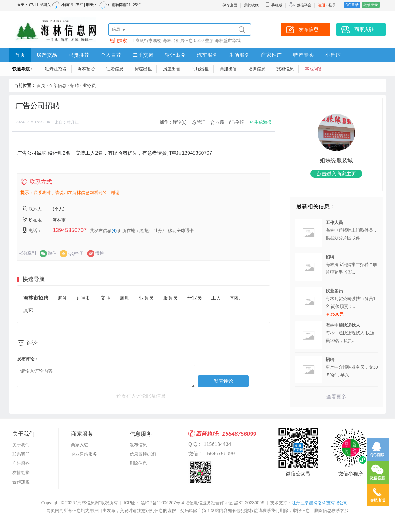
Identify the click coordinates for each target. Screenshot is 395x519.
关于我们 (21, 444)
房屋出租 (143, 68)
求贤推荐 (79, 55)
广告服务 (21, 463)
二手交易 (143, 55)
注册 (321, 5)
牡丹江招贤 (56, 68)
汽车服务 (207, 55)
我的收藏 (251, 5)
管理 (201, 122)
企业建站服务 (84, 454)
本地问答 (313, 68)
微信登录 (370, 5)
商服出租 (200, 68)
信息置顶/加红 (143, 454)
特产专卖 (303, 55)
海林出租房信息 (178, 40)
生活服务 (239, 55)
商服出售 (228, 68)
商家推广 (271, 55)
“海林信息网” (88, 502)
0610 (199, 40)
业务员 (89, 85)
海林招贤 (86, 68)
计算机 (84, 297)
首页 (20, 55)
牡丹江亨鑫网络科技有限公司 (320, 502)
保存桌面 (229, 5)
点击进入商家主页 (336, 173)
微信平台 (304, 5)
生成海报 (263, 122)
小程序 (333, 55)
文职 (105, 297)
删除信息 (138, 463)
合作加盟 (21, 481)
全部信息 (57, 85)
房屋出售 (171, 68)
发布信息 (138, 444)
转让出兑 (175, 55)
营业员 (194, 297)
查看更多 (336, 396)
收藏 (220, 122)
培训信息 (256, 68)
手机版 (273, 5)
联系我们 (21, 454)
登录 (332, 5)
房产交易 (46, 55)
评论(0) (180, 122)
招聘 (74, 85)
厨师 (125, 297)
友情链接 (21, 472)
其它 (28, 310)
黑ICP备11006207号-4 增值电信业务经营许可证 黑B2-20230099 (201, 502)
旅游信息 (285, 68)
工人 (216, 297)
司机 (235, 297)
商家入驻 (79, 444)
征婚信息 (114, 68)
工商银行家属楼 (146, 40)
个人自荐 (111, 55)
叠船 (209, 40)
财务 (62, 297)
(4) (114, 230)
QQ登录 (352, 5)
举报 (239, 122)
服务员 (170, 297)
